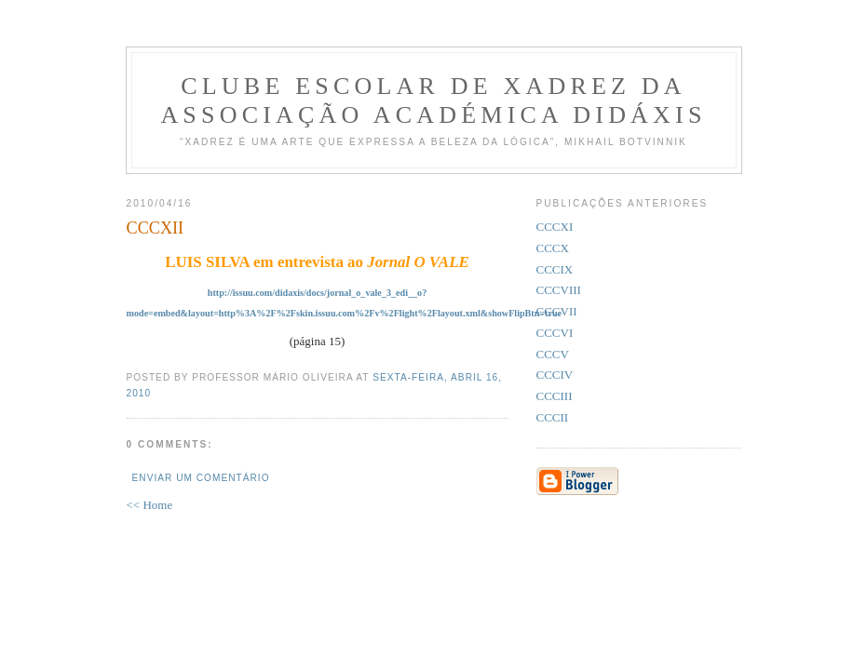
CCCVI (555, 333)
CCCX (552, 248)
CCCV (552, 354)
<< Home (150, 505)
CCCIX (555, 269)
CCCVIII (558, 290)
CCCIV (555, 375)
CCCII (552, 417)
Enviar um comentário (201, 478)
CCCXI (555, 227)
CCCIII (554, 396)
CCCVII (556, 311)
